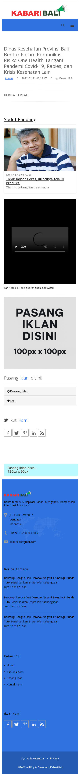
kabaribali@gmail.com (23, 542)
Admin (9, 78)
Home (10, 665)
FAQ (11, 401)
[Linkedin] (33, 433)
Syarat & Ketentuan (33, 758)
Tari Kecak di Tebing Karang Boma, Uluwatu (29, 287)
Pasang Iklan (17, 391)
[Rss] (42, 433)
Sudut (20, 119)
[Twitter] (16, 433)
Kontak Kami (15, 684)
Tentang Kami (15, 671)
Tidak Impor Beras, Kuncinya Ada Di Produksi (35, 181)
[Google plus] (25, 433)
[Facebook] (8, 433)
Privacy (54, 758)
